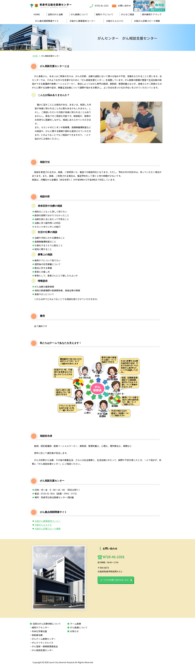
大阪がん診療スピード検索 (147, 20)
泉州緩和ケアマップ (151, 14)
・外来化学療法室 (39, 631)
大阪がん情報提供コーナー (82, 20)
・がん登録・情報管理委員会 (45, 646)
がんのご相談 (127, 14)
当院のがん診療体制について (45, 623)
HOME (37, 14)
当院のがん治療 (55, 14)
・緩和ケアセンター (40, 627)
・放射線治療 (37, 635)
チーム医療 (74, 623)
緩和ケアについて (104, 14)
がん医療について (79, 14)
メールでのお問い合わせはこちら (114, 579)
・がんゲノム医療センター (44, 638)
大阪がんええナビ (114, 20)
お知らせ (73, 631)
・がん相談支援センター (42, 650)
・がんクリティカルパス (42, 642)
